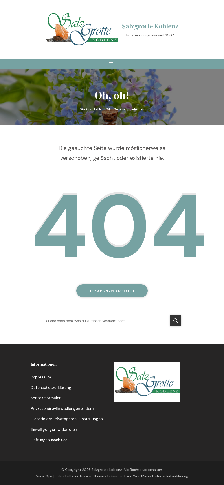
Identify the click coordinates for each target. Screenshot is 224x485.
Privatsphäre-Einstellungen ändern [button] (62, 408)
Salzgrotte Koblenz (150, 26)
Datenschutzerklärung (51, 387)
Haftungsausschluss (49, 439)
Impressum (41, 377)
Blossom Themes (92, 476)
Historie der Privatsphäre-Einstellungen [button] (67, 418)
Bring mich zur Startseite (112, 290)
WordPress (142, 476)
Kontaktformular (46, 398)
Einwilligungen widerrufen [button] (54, 429)
